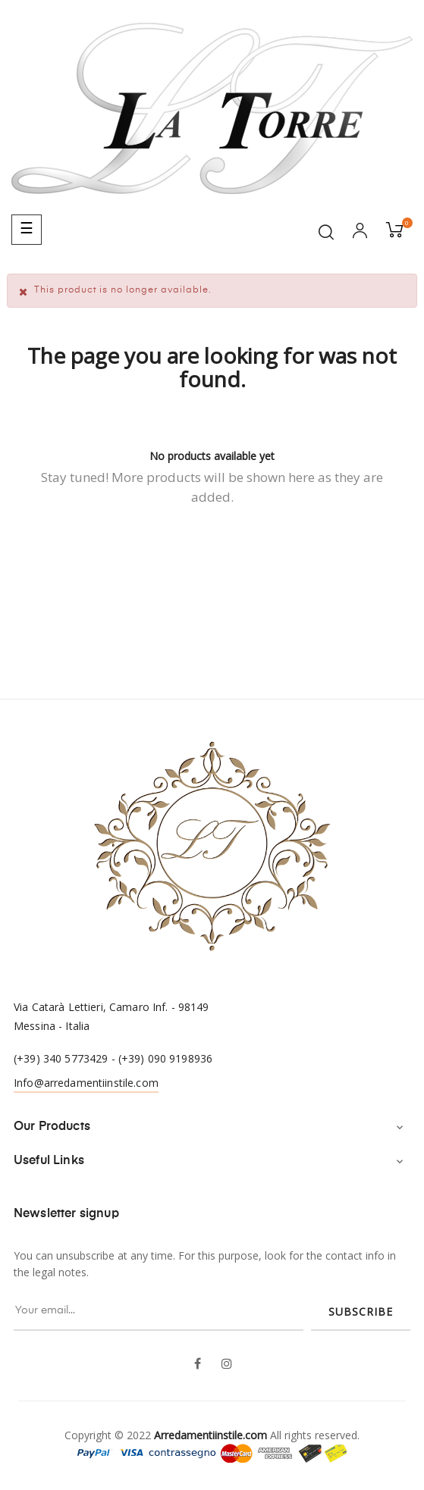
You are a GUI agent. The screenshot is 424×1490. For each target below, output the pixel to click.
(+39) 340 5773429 (61, 1058)
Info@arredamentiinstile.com (86, 1082)
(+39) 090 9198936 (165, 1058)
